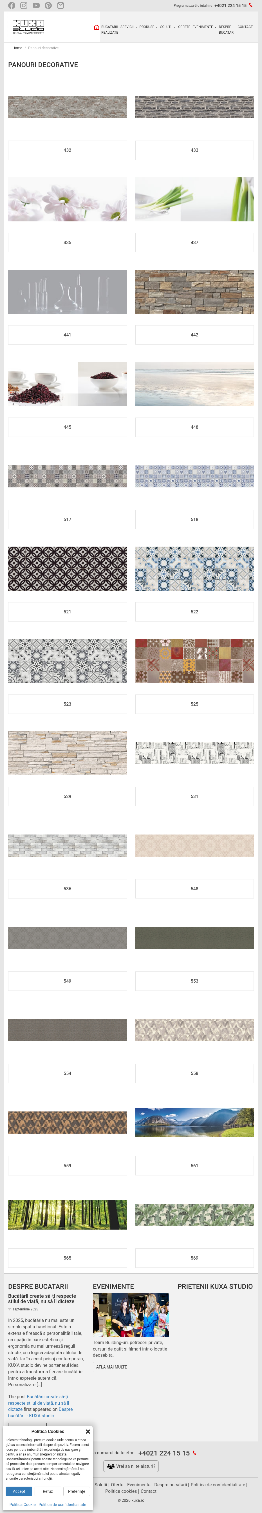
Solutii (101, 1484)
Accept (19, 1491)
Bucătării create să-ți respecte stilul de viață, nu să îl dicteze (38, 1403)
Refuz (48, 1491)
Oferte (117, 1484)
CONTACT (245, 27)
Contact (148, 1491)
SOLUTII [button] (168, 27)
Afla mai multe (111, 1367)
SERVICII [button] (128, 27)
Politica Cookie (23, 1504)
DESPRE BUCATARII (227, 30)
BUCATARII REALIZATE (109, 30)
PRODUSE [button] (149, 27)
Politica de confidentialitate (218, 1484)
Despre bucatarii (170, 1484)
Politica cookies (121, 1491)
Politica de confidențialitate (62, 1504)
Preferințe (76, 1491)
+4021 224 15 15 (230, 5)
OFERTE (184, 27)
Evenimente (139, 1484)
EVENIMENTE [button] (204, 27)
